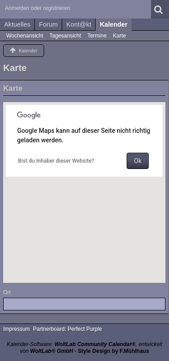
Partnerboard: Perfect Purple (67, 329)
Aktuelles (17, 24)
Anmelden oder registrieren (37, 8)
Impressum (16, 329)
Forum (48, 24)
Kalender (114, 24)
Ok (138, 160)
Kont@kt (78, 24)
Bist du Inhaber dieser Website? (56, 161)
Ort (7, 292)
